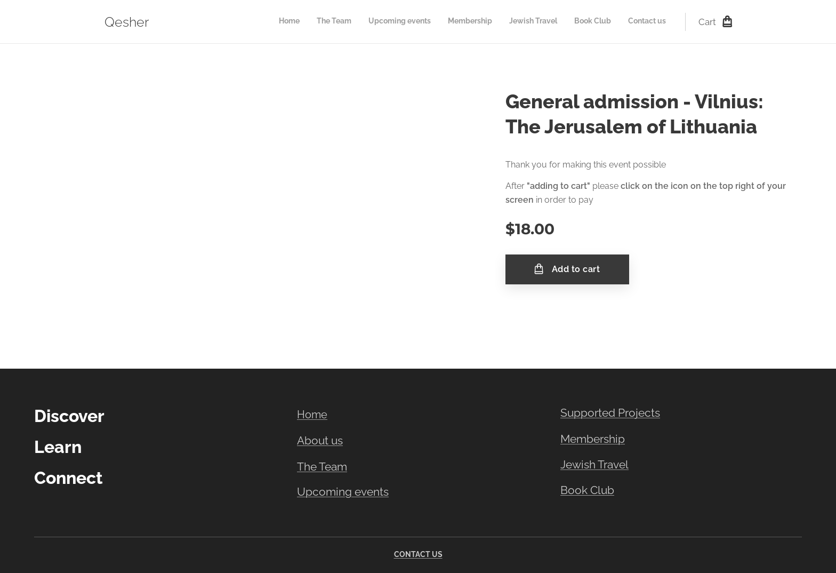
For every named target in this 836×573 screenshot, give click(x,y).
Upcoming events (343, 492)
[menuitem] (566, 22)
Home (312, 414)
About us (320, 441)
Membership (592, 438)
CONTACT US (418, 554)
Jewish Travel (594, 465)
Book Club (587, 490)
